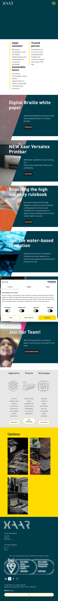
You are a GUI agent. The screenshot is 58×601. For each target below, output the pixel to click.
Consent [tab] (10, 287)
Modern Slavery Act (8, 539)
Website (6, 590)
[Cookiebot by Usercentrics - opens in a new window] (49, 282)
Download (28, 127)
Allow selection (28, 317)
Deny (10, 317)
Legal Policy (6, 537)
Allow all (47, 317)
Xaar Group (6, 547)
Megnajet (6, 549)
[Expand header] (55, 3)
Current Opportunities (31, 352)
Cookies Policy (7, 538)
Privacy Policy (7, 535)
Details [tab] (29, 287)
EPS (5, 548)
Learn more (28, 174)
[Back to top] (29, 594)
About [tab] (48, 287)
